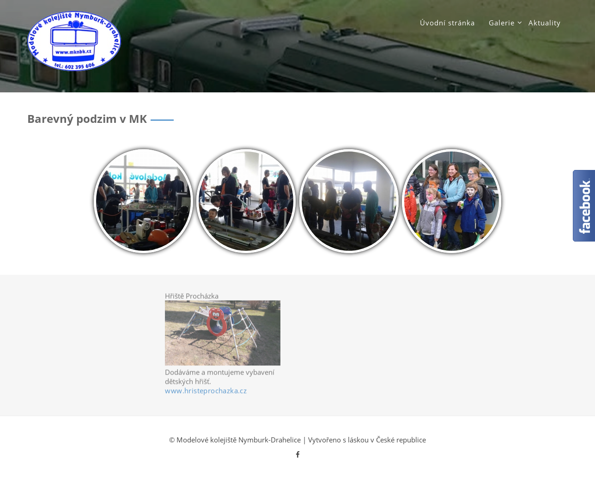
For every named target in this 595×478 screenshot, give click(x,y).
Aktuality (544, 22)
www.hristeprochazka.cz (206, 392)
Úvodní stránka (447, 22)
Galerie (502, 22)
